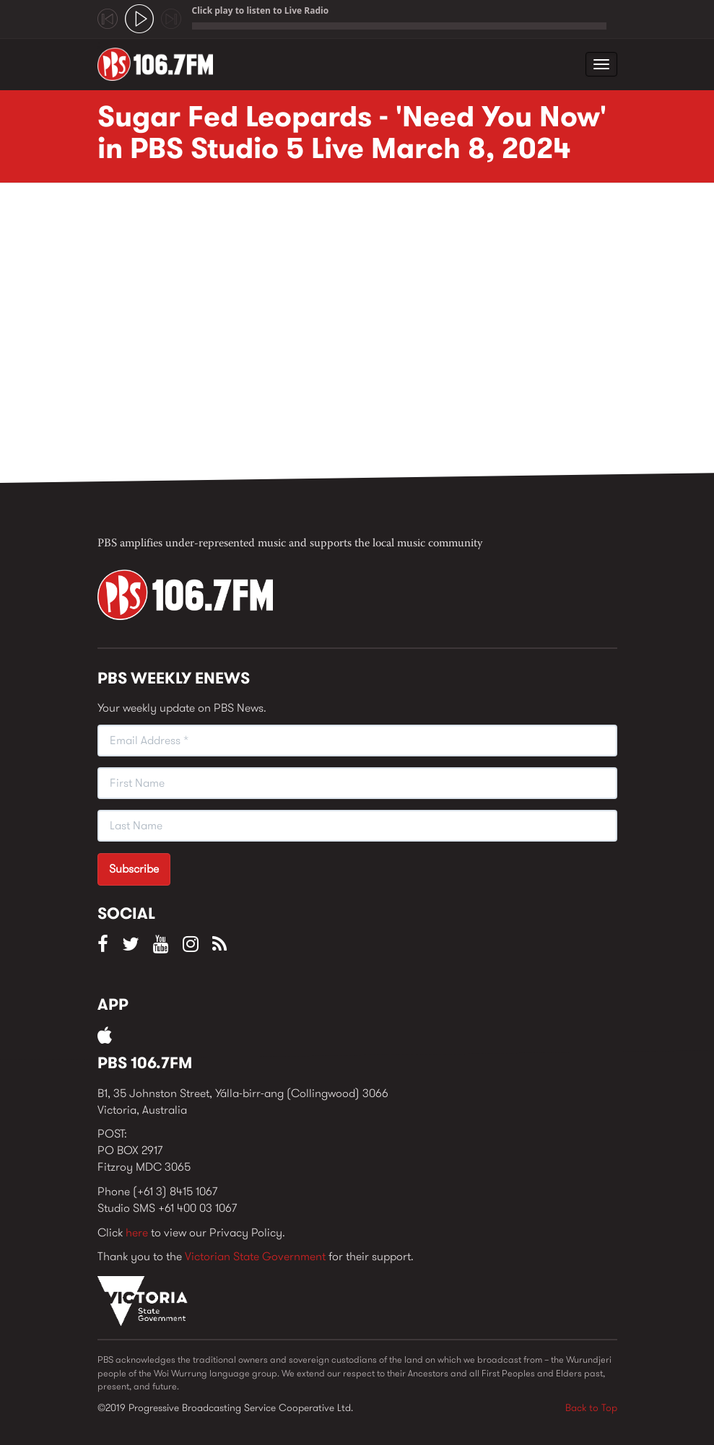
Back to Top (591, 1407)
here (137, 1232)
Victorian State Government (255, 1256)
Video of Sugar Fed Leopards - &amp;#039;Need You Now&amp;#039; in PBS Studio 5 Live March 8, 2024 (328, 337)
